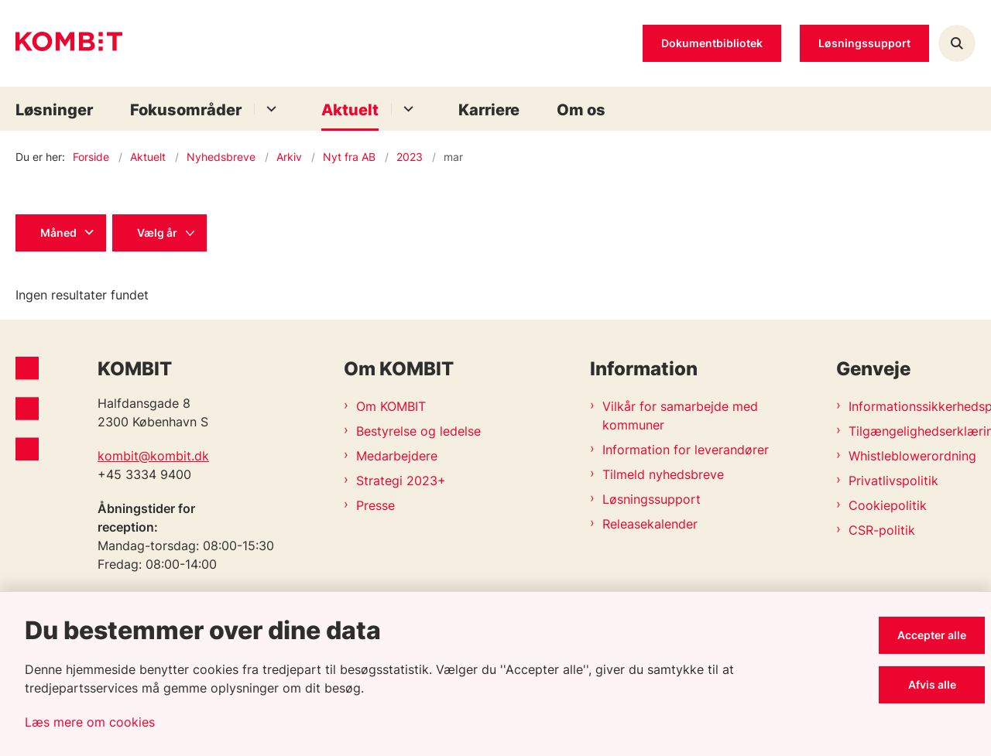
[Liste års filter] (159, 232)
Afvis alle (932, 684)
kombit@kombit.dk (153, 456)
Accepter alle (931, 634)
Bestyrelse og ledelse (418, 431)
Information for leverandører (685, 449)
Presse (375, 505)
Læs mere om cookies (90, 722)
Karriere (489, 110)
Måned (58, 232)
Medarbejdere (396, 456)
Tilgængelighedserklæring (912, 431)
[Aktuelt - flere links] (406, 109)
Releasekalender (650, 524)
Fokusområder (186, 110)
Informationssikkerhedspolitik (912, 406)
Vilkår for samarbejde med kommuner (680, 416)
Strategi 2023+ (401, 480)
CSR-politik (882, 530)
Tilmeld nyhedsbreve (663, 474)
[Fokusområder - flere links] (269, 109)
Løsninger (54, 110)
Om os (581, 110)
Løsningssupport (651, 499)
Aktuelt (350, 110)
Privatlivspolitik (893, 480)
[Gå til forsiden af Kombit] (68, 44)
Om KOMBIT (391, 406)
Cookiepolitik (888, 505)
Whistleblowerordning (912, 456)
